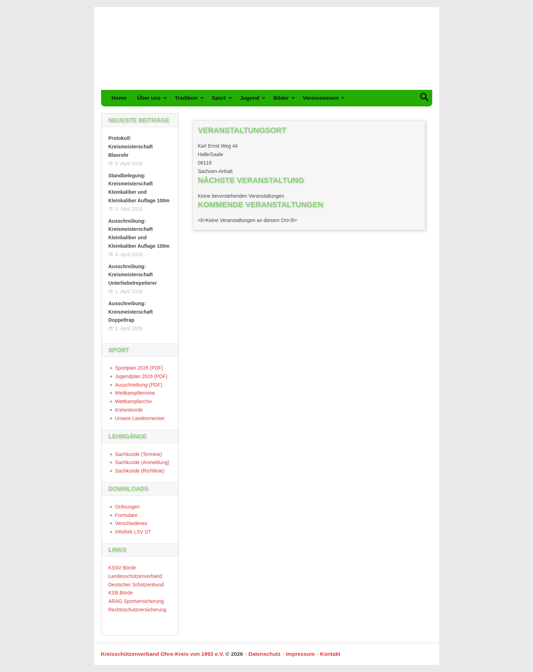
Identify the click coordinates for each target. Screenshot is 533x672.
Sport (219, 98)
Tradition (186, 98)
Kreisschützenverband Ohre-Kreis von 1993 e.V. (162, 654)
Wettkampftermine (135, 393)
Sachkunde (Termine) (138, 454)
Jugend (249, 98)
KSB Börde (121, 593)
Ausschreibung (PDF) (138, 385)
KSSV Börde (122, 568)
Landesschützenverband (135, 576)
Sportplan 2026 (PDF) (139, 368)
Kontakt (330, 654)
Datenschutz (264, 654)
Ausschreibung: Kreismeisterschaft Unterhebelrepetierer (133, 275)
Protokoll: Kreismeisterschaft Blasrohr (131, 146)
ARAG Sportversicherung (136, 601)
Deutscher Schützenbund (136, 584)
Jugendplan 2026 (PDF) (141, 376)
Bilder (281, 98)
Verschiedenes (131, 523)
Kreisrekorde (129, 410)
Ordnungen (127, 507)
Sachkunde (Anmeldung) (142, 462)
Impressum (300, 654)
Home (119, 98)
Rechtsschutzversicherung (137, 609)
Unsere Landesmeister (140, 418)
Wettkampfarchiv (133, 401)
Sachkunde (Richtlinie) (140, 471)
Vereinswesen (321, 98)
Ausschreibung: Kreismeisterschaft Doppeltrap (131, 312)
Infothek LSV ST (133, 532)
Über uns (149, 98)
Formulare (126, 515)
